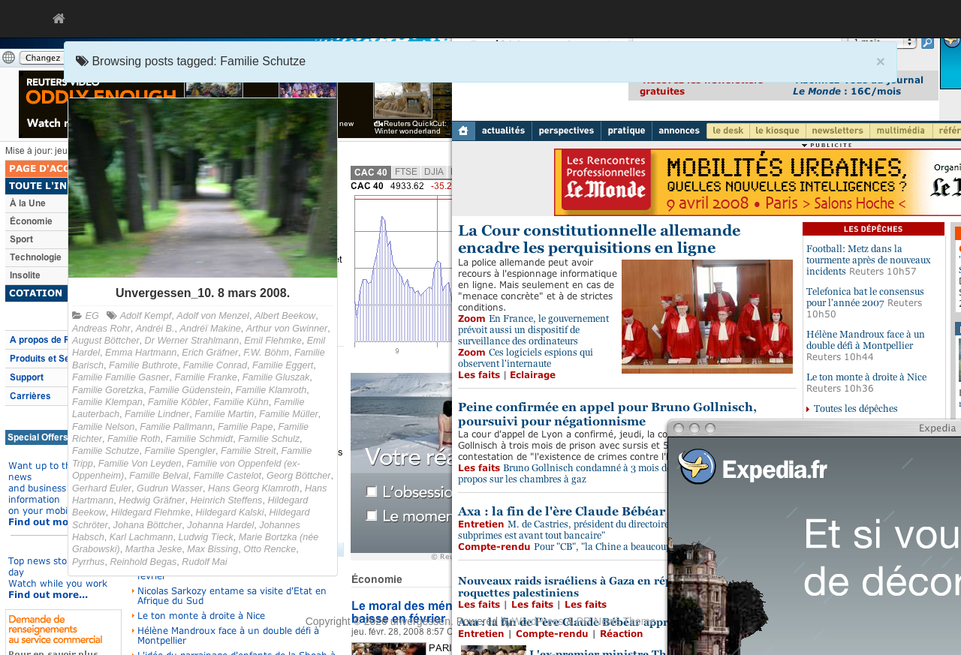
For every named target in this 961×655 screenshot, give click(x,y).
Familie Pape (245, 427)
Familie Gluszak (276, 377)
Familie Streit (248, 451)
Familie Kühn (241, 402)
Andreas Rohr (101, 328)
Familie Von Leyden (140, 463)
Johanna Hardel (220, 525)
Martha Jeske (153, 549)
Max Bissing (212, 549)
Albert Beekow (285, 316)
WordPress (538, 621)
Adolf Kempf (146, 316)
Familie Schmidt (199, 439)
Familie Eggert (282, 365)
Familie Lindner (157, 414)
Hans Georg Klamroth (254, 488)
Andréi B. (155, 328)
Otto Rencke (269, 549)
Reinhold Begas (143, 562)
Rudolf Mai (204, 562)
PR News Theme (616, 621)
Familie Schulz (269, 439)
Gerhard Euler (101, 488)
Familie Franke (205, 377)
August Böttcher (106, 340)
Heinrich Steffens (227, 500)
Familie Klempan (107, 402)
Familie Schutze (106, 451)
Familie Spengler (180, 451)
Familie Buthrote (143, 365)
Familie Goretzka (107, 390)
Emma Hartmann (140, 352)
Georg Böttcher (298, 475)
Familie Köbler (178, 402)
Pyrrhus (88, 562)
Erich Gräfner (210, 352)
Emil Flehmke (272, 340)
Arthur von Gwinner (287, 328)
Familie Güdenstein (189, 390)
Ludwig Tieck (205, 537)
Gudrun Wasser (170, 488)
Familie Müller (288, 414)
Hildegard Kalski (230, 512)
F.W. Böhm (266, 352)
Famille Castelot (227, 475)
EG (92, 316)
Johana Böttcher (147, 525)
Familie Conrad (215, 365)
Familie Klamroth (271, 390)
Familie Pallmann (176, 427)
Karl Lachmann (141, 537)
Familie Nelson (103, 427)
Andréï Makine (210, 328)
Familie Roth (134, 439)
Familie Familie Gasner (120, 377)
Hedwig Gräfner (152, 500)
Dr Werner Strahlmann (192, 340)
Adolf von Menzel (212, 316)
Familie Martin (224, 414)
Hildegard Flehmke (151, 512)
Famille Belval (158, 475)
